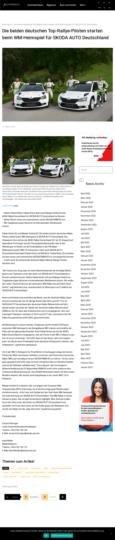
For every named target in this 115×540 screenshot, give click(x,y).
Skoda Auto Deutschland (35, 472)
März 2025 (86, 251)
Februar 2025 (87, 256)
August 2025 (87, 229)
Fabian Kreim (23, 468)
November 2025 (88, 216)
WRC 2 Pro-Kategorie (41, 476)
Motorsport (7, 24)
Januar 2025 (87, 260)
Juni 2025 (85, 238)
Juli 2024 (85, 287)
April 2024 (85, 300)
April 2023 (85, 354)
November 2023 (88, 323)
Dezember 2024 (88, 265)
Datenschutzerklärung (62, 536)
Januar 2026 (87, 207)
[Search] (109, 169)
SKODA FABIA (53, 472)
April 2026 (85, 193)
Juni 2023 (85, 345)
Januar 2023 (87, 367)
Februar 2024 (87, 309)
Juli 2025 (85, 233)
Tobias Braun (24, 476)
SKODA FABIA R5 (9, 476)
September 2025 (89, 225)
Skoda (5, 472)
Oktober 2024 (87, 274)
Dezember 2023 (88, 318)
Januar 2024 (87, 314)
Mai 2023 (85, 349)
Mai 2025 (85, 242)
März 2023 (86, 358)
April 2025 (85, 247)
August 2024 (87, 282)
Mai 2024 (85, 296)
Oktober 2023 (87, 327)
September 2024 (89, 278)
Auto (13, 468)
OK (46, 536)
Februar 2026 (87, 202)
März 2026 (86, 198)
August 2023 (87, 336)
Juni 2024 (85, 291)
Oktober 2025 (87, 220)
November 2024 (88, 269)
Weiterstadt (7, 205)
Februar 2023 (87, 363)
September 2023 (89, 331)
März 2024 (86, 305)
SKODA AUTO (16, 472)
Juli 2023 (85, 340)
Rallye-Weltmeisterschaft (61, 468)
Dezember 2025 (88, 211)
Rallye (45, 468)
